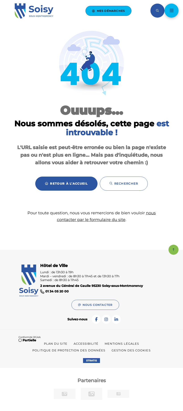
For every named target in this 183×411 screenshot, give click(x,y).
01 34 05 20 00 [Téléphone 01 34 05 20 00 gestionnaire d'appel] (57, 291)
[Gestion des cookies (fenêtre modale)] (131, 350)
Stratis (91, 360)
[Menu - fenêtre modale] (171, 11)
